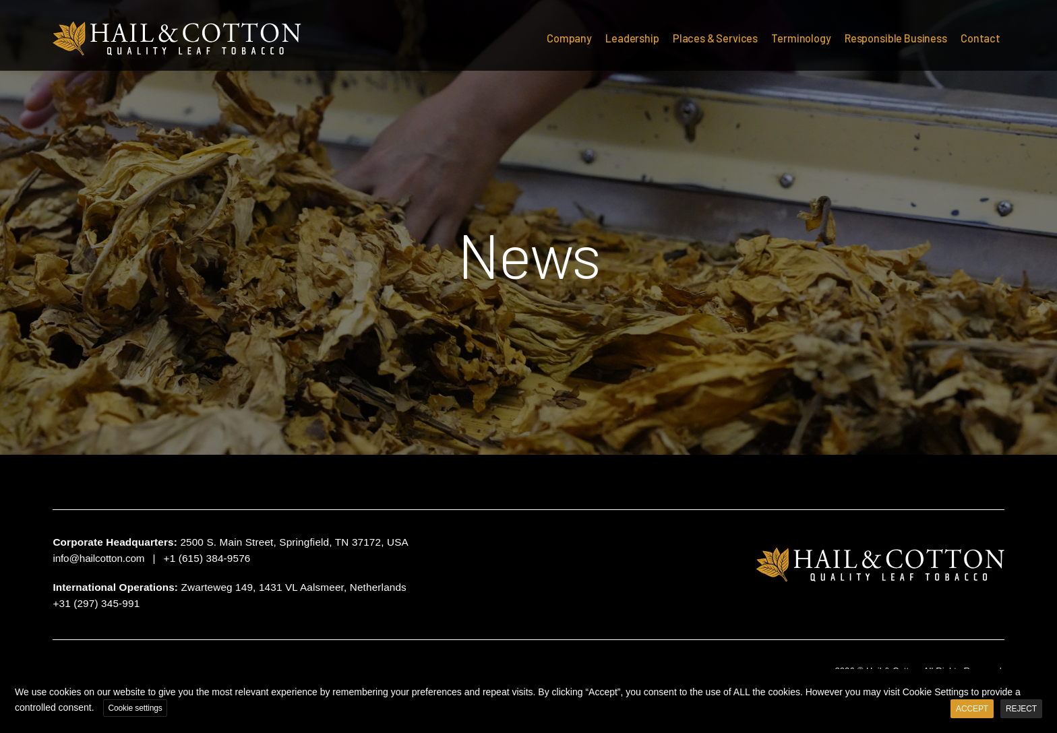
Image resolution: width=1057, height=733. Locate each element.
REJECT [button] (1021, 708)
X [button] (1045, 682)
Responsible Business (896, 38)
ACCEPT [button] (972, 708)
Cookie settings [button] (135, 708)
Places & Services (715, 38)
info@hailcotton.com (98, 558)
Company (569, 38)
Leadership (632, 38)
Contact (980, 38)
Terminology (801, 38)
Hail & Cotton (177, 39)
